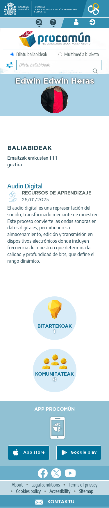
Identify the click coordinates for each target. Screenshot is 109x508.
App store (33, 452)
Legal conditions (45, 485)
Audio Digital (24, 186)
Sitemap (86, 491)
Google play (84, 452)
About (17, 485)
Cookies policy (28, 491)
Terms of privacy (83, 485)
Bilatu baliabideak (28, 54)
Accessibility (59, 491)
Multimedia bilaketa (78, 54)
